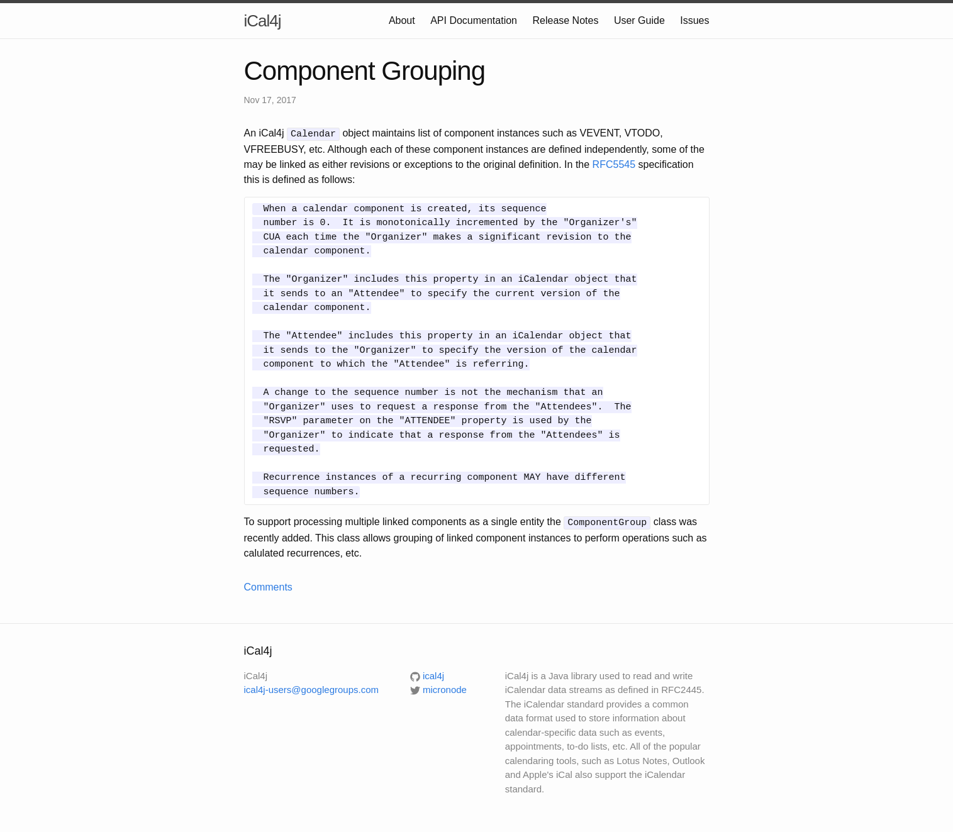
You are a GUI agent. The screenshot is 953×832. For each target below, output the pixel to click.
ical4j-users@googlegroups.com (311, 687)
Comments (268, 585)
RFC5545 (614, 163)
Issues (694, 20)
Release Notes (565, 20)
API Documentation (473, 20)
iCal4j (262, 20)
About (402, 20)
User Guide (639, 20)
